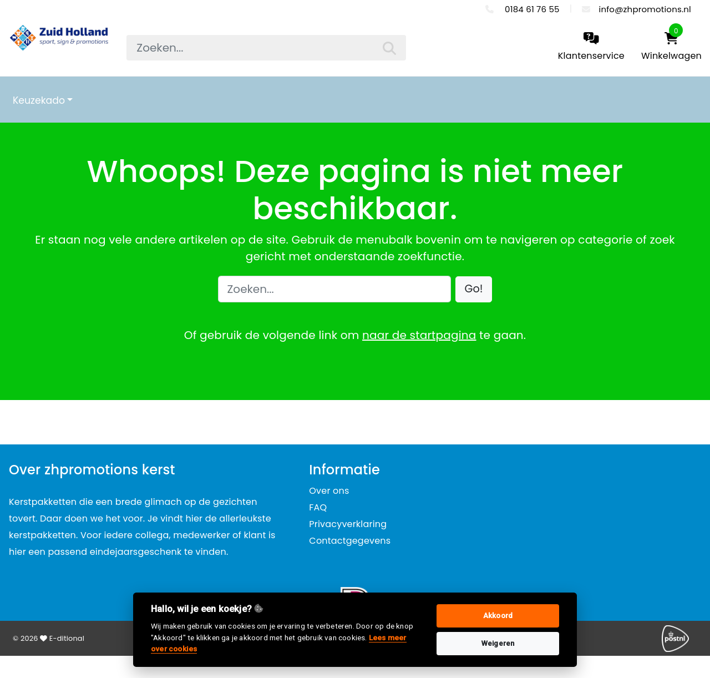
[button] (474, 289)
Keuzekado (39, 100)
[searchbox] (265, 47)
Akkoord (498, 615)
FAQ (318, 507)
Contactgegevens (349, 540)
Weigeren (498, 643)
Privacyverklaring (348, 524)
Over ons (329, 490)
